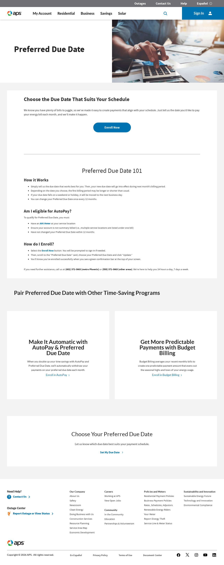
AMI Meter (45, 223)
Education (109, 519)
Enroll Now (112, 127)
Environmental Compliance (198, 505)
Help (184, 3)
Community (110, 510)
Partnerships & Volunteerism (119, 523)
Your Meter (149, 514)
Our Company (77, 491)
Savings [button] (106, 13)
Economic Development (82, 532)
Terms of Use (125, 555)
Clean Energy (76, 509)
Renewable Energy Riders (157, 509)
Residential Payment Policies (159, 496)
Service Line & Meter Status (158, 523)
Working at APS (112, 496)
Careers (108, 491)
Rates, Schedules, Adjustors (158, 505)
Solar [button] (122, 13)
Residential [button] (66, 13)
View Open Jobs (112, 500)
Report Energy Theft (154, 518)
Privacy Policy (100, 555)
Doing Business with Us (82, 514)
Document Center (152, 555)
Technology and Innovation (198, 500)
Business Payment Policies (157, 500)
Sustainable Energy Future (197, 496)
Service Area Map (78, 527)
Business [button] (87, 13)
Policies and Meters (154, 491)
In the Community (114, 514)
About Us (74, 496)
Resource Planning (79, 523)
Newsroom (75, 505)
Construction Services (81, 518)
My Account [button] (42, 13)
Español (202, 3)
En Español (76, 555)
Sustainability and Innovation (199, 491)
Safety (73, 500)
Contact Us (163, 3)
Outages (140, 3)
